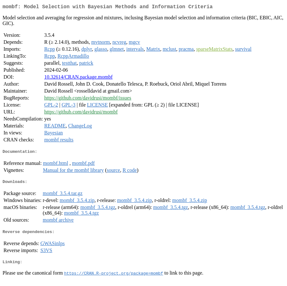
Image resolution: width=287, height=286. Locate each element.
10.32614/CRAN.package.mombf (78, 78)
